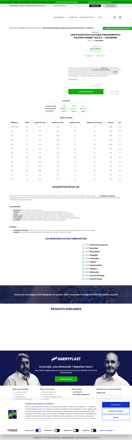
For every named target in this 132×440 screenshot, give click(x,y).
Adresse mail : (101, 393)
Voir (120, 127)
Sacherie (38, 28)
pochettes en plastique (107, 196)
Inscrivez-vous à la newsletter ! (117, 28)
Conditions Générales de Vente (52, 397)
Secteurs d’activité (86, 17)
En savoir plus (72, 79)
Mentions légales (47, 394)
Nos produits (59, 17)
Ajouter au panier (86, 92)
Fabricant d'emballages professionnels (22, 28)
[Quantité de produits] (112, 92)
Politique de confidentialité (23, 402)
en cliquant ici (85, 2)
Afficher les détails (106, 436)
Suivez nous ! (19, 394)
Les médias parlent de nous (23, 399)
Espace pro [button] (95, 6)
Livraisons (45, 399)
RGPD (99, 401)
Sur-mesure (72, 17)
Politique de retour (48, 402)
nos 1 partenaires (37, 412)
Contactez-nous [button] (66, 379)
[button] (120, 17)
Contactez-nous (20, 397)
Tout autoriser (116, 410)
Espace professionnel (49, 392)
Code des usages (47, 404)
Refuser (116, 423)
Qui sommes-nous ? (21, 392)
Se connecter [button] (110, 6)
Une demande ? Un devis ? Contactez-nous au (28, 6)
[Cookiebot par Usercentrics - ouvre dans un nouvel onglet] (12, 436)
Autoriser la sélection (116, 417)
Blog (100, 17)
